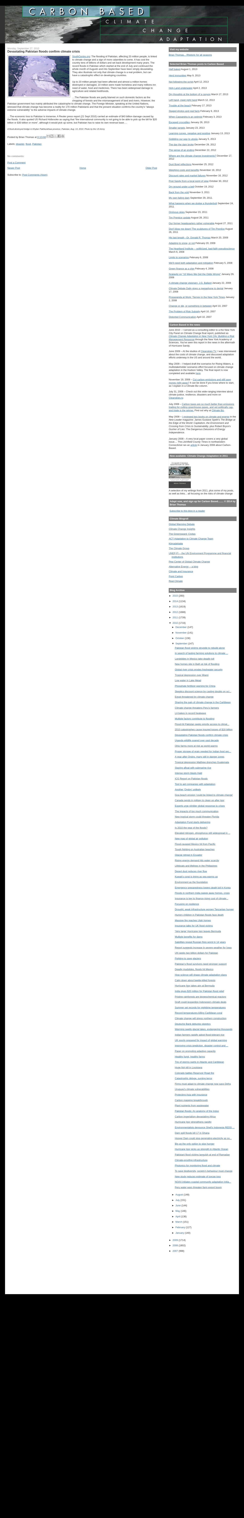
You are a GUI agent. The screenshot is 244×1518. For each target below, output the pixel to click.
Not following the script (181, 81)
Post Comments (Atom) (34, 174)
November (181, 632)
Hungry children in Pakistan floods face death (199, 914)
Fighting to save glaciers (188, 958)
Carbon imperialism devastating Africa (195, 1116)
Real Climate (176, 581)
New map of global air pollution (191, 838)
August (179, 1194)
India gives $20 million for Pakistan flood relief (199, 991)
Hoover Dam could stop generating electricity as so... (203, 1138)
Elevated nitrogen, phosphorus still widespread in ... (202, 833)
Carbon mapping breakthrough (191, 1100)
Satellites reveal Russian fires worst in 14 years (200, 942)
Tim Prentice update (179, 217)
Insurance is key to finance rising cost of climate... (201, 898)
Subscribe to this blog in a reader (187, 510)
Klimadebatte (176, 543)
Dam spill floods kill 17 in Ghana (192, 1133)
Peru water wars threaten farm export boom (198, 1187)
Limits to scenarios (179, 257)
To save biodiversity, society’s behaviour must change (203, 1171)
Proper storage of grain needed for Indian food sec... (203, 751)
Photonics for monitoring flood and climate (197, 1165)
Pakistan (37, 144)
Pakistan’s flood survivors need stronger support (201, 964)
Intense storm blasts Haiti (188, 773)
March (179, 1221)
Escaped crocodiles (179, 122)
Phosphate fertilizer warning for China (195, 685)
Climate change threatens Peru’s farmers (197, 707)
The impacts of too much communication (196, 811)
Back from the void (179, 192)
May (178, 1211)
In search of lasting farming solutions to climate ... (201, 653)
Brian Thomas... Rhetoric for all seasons (190, 54)
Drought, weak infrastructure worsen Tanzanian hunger (204, 909)
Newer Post (13, 168)
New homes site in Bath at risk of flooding (197, 664)
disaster (20, 144)
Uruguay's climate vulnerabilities (192, 1089)
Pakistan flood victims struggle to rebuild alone (200, 647)
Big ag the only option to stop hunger (194, 1143)
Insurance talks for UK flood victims (194, 925)
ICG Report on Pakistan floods (191, 778)
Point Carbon (176, 576)
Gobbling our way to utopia (183, 139)
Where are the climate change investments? (192, 155)
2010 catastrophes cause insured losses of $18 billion (203, 729)
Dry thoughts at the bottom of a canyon (189, 94)
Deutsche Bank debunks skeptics (193, 1023)
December (181, 627)
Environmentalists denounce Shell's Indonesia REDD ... (204, 1127)
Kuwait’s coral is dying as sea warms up (196, 876)
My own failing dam (179, 197)
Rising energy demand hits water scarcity (197, 860)
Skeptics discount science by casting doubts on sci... (203, 691)
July (177, 1200)
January (180, 1232)
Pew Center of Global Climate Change (189, 561)
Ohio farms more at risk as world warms (196, 745)
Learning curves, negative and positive (189, 133)
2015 (176, 595)
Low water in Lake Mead (188, 680)
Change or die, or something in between (190, 305)
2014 (176, 601)
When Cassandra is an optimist (185, 116)
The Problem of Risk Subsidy (184, 311)
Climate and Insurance (181, 571)
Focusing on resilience (187, 904)
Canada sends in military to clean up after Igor (199, 800)
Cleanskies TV (208, 351)
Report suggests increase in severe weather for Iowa (203, 947)
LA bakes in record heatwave (190, 713)
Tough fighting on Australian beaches (194, 849)
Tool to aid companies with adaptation (195, 784)
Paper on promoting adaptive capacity (195, 1051)
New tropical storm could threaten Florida (197, 816)
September (181, 643)
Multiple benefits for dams (188, 936)
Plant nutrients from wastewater (192, 1105)
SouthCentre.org (81, 56)
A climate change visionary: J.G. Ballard (190, 282)
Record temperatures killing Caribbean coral (198, 1012)
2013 (176, 606)
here (198, 373)
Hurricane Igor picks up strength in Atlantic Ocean (201, 1149)
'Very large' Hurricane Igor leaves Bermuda (198, 931)
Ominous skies (177, 212)
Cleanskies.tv (176, 397)
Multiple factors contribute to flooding (194, 718)
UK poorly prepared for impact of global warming (201, 1040)
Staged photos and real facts (184, 111)
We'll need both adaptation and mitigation (191, 262)
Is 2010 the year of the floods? (191, 827)
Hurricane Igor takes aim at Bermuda (194, 985)
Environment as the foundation (191, 882)
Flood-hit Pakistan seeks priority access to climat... (202, 724)
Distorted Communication (182, 317)
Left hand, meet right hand (183, 100)
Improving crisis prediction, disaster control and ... (201, 1045)
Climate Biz (218, 410)
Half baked (174, 69)
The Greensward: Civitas (182, 533)
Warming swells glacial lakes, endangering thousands (203, 1029)
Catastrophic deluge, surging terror (193, 1078)
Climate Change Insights (182, 529)
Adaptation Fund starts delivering (192, 822)
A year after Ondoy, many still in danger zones (199, 756)
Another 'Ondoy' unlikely (188, 789)
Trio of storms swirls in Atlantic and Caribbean (199, 1062)
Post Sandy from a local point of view (189, 181)
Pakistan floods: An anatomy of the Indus (197, 1111)
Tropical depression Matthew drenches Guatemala (202, 762)
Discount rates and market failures (187, 175)
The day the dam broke (181, 144)
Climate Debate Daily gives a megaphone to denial (196, 288)
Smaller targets (177, 127)
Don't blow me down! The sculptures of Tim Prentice (197, 228)
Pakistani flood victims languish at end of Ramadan (202, 1154)
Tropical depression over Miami (191, 675)
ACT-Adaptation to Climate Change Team (191, 538)
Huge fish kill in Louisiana (188, 1067)
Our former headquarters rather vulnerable (191, 223)
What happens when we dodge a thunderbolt (193, 203)
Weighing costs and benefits (184, 170)
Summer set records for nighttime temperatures (200, 1007)
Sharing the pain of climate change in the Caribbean (203, 702)
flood (28, 144)
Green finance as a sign (181, 268)
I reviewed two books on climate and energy (205, 416)
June (178, 1205)
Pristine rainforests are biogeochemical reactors (200, 996)
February (180, 1227)
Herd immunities (177, 75)
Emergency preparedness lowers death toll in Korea (202, 887)
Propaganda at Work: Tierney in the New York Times (197, 297)
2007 (176, 1250)
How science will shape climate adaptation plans (201, 974)
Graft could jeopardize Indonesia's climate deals (200, 1002)
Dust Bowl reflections (180, 164)
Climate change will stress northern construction (200, 1018)
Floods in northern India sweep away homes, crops (202, 893)
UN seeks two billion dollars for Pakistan (196, 952)
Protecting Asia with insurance (191, 1094)
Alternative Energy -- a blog (183, 566)
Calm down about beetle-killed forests (195, 980)
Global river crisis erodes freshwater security (199, 669)
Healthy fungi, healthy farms (190, 1056)
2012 (176, 612)
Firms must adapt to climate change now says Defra (203, 1083)
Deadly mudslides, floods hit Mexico (194, 969)
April (178, 1216)
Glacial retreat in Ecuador (188, 854)
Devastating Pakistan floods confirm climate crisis (201, 735)
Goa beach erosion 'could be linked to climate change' (204, 795)
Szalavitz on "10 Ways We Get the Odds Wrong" (195, 274)
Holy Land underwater (181, 88)
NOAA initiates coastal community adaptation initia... (203, 1181)
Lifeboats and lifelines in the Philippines (196, 865)
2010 (176, 623)
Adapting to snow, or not (182, 243)
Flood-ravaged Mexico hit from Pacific (195, 844)
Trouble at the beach (180, 105)
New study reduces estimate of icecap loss (198, 1176)
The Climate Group (179, 548)
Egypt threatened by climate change (194, 696)
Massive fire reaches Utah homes (193, 920)
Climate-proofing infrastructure (191, 1160)
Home (82, 168)
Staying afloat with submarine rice (193, 767)
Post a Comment (16, 162)
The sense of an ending (181, 150)
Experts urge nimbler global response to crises (200, 805)
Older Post (151, 168)
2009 (176, 1240)
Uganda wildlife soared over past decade (197, 740)
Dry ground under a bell (181, 186)
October (180, 638)
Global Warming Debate (181, 524)
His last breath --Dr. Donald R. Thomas (189, 237)
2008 (176, 1245)
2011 (176, 617)
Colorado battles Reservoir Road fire (194, 1073)
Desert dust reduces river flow (191, 871)
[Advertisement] (186, 1270)
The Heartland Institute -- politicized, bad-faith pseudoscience (201, 248)
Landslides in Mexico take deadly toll (194, 658)
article (193, 445)
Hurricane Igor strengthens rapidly (193, 1121)
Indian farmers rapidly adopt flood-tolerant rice (199, 1034)
